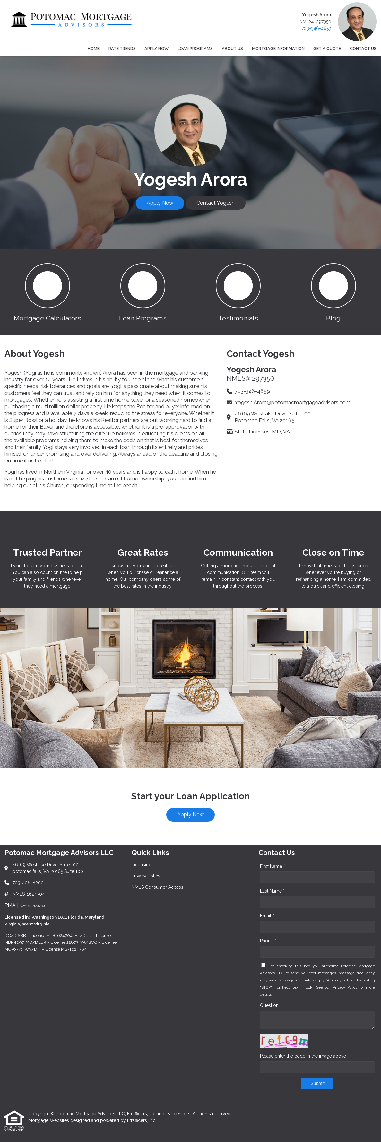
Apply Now (156, 48)
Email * (267, 915)
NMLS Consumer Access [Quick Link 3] (157, 887)
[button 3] (238, 291)
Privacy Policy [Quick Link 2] (146, 875)
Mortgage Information (278, 48)
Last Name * (272, 891)
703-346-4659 (316, 28)
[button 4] (333, 291)
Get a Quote (327, 48)
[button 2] (143, 291)
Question (269, 1005)
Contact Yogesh (215, 203)
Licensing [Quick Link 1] (142, 864)
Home (94, 48)
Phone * (268, 940)
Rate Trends (122, 48)
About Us (232, 48)
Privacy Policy (345, 987)
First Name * (272, 866)
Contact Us (363, 48)
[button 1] (47, 291)
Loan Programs (195, 48)
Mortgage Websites (49, 1120)
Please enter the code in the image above (303, 1056)
